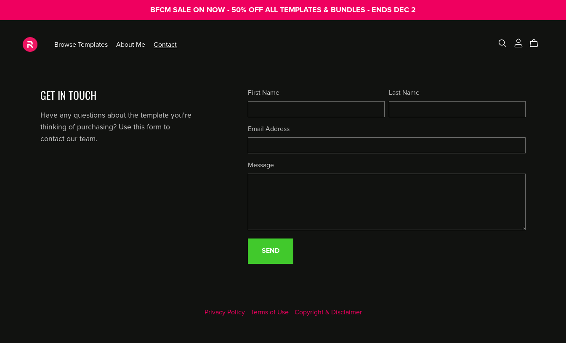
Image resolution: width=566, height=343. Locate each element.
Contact (165, 44)
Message (261, 165)
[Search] (502, 43)
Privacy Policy (226, 312)
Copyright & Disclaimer (328, 312)
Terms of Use (270, 312)
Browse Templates (81, 44)
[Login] (518, 42)
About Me (130, 44)
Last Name (404, 92)
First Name (263, 92)
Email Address (269, 129)
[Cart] (537, 43)
